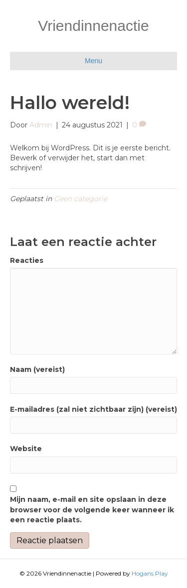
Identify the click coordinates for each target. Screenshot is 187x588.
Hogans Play (150, 573)
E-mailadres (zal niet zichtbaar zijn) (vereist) (93, 409)
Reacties (26, 260)
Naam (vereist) (37, 369)
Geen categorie (80, 198)
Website (26, 448)
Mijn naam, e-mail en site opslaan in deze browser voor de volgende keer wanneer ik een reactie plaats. (92, 509)
